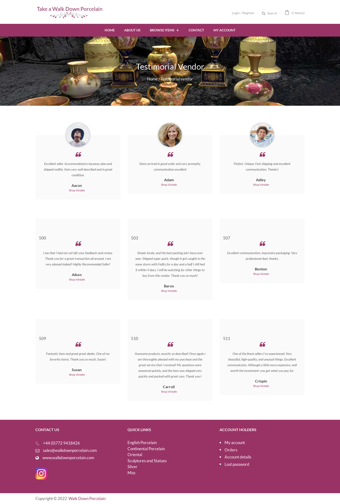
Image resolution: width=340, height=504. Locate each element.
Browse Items (164, 30)
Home (110, 30)
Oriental (135, 454)
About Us (132, 30)
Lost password (237, 464)
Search (272, 13)
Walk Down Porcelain (87, 498)
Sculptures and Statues (147, 460)
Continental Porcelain (146, 448)
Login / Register (243, 13)
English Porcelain (142, 442)
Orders (231, 449)
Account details (238, 456)
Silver (132, 466)
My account (235, 442)
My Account (224, 30)
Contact (196, 30)
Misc (132, 472)
